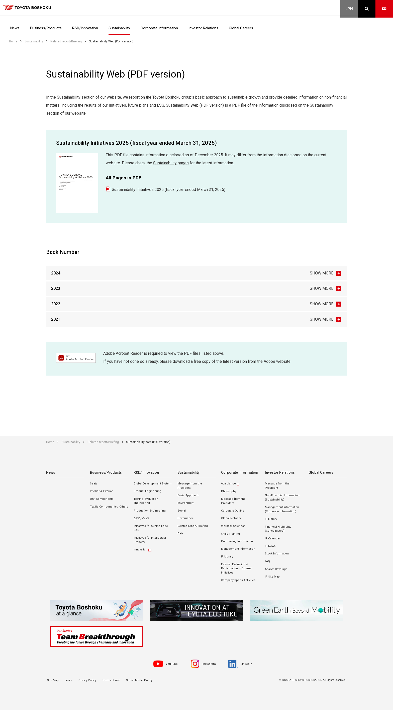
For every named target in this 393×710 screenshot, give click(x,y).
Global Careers (320, 472)
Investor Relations (279, 472)
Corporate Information (239, 472)
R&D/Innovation (146, 472)
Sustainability (188, 472)
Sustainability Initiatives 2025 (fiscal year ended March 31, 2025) (168, 189)
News (50, 472)
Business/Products (105, 472)
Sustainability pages (171, 163)
